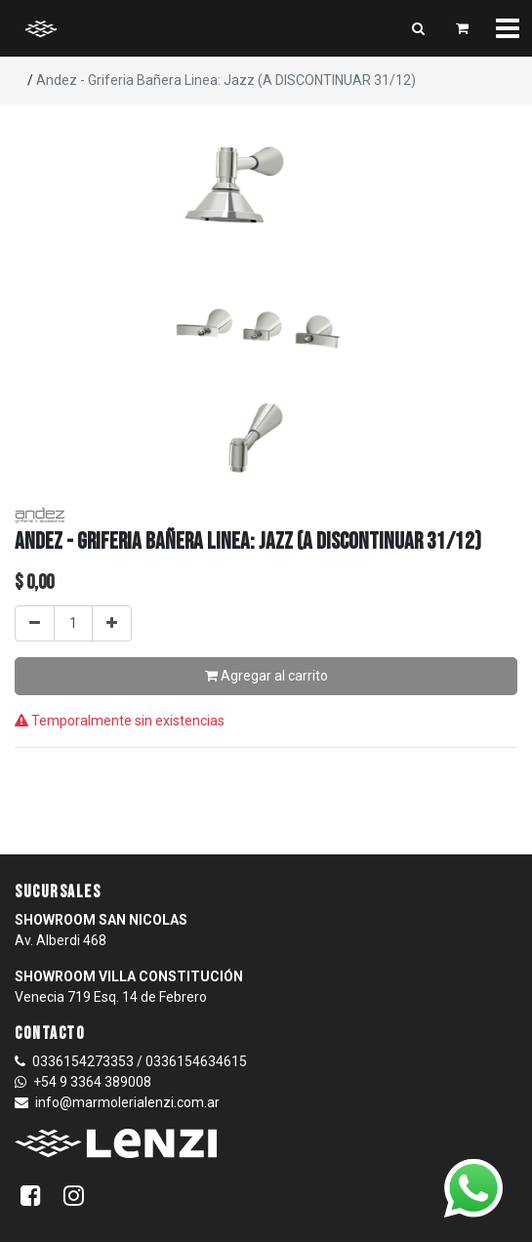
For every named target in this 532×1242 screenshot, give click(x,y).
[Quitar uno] (35, 623)
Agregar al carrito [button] (266, 675)
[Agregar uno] (112, 623)
